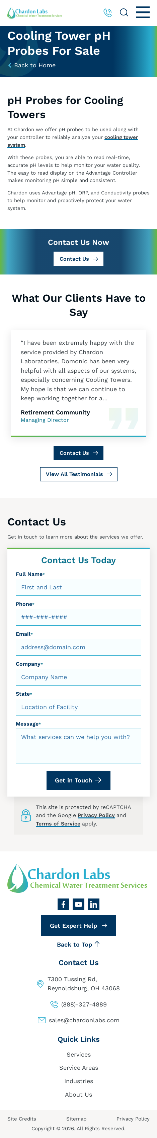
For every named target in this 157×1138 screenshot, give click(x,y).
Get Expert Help (73, 925)
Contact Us (74, 259)
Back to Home (31, 65)
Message (28, 724)
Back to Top (78, 944)
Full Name (30, 574)
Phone (25, 604)
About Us (78, 1094)
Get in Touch (73, 780)
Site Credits (21, 1119)
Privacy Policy (96, 815)
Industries (78, 1081)
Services (79, 1054)
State (24, 694)
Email (24, 634)
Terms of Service (58, 823)
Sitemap (76, 1119)
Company (29, 664)
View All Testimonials (74, 474)
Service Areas (78, 1067)
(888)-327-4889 (84, 1004)
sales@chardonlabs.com (84, 1020)
